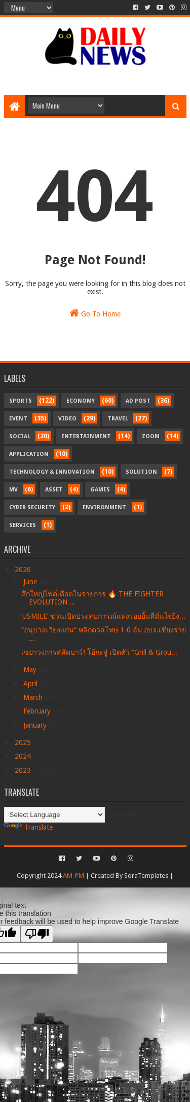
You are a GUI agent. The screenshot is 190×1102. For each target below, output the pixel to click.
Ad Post (138, 401)
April (31, 684)
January (36, 725)
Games (100, 489)
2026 (24, 569)
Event (18, 418)
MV (13, 489)
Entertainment (86, 436)
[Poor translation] (37, 934)
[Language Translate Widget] (54, 815)
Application (29, 454)
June (31, 582)
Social (19, 436)
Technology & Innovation (52, 472)
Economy (80, 401)
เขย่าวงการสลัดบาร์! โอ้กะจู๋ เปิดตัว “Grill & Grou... (99, 652)
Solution (141, 472)
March (34, 697)
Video (67, 418)
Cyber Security (32, 507)
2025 (24, 742)
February (38, 711)
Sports (20, 401)
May (31, 669)
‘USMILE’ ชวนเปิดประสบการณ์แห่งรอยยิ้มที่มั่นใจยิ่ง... (103, 616)
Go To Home (95, 313)
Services (22, 525)
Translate (28, 827)
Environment (104, 507)
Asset (54, 489)
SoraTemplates (146, 875)
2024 (24, 756)
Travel (117, 418)
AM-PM (73, 875)
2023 (24, 770)
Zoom (151, 436)
